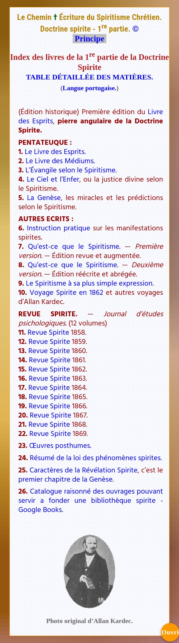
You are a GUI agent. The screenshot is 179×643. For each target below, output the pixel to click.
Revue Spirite (48, 331)
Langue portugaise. (89, 88)
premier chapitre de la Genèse (65, 478)
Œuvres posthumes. (60, 445)
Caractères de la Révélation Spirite (83, 469)
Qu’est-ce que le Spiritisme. (74, 246)
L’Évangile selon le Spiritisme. (70, 169)
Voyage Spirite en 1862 (66, 292)
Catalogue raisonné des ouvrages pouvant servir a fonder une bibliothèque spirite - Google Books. (90, 500)
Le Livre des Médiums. (60, 160)
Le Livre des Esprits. (55, 151)
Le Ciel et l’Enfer (53, 178)
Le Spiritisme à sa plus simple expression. (90, 282)
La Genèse (44, 197)
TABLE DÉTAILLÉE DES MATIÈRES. (89, 77)
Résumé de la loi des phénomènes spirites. (96, 457)
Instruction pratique (58, 227)
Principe (89, 38)
